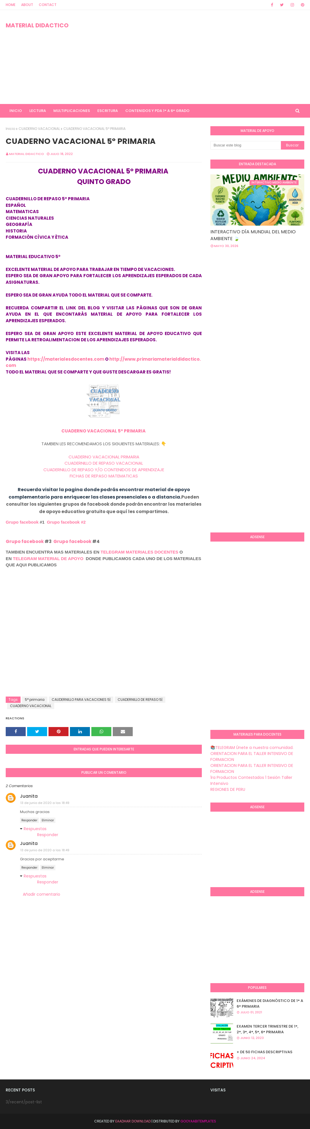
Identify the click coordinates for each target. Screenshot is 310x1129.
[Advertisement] (200, 57)
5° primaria (35, 699)
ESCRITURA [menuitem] (107, 110)
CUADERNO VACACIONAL (39, 128)
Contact (48, 4)
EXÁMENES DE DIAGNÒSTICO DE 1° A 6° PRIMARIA (270, 1003)
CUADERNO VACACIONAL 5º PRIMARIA (103, 431)
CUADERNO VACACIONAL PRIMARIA (104, 457)
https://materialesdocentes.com (65, 359)
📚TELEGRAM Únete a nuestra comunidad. (251, 747)
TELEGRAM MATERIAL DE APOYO (48, 558)
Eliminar (48, 820)
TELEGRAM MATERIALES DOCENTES (139, 552)
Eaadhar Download (133, 1121)
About (27, 4)
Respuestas (35, 829)
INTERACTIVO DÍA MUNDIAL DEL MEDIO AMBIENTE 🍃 (253, 235)
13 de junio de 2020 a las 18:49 (44, 803)
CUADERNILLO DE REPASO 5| (140, 699)
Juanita (29, 796)
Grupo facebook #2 (66, 522)
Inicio (10, 128)
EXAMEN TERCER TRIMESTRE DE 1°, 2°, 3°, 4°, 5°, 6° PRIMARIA (267, 1029)
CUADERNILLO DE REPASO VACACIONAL (104, 463)
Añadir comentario (41, 894)
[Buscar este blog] (245, 145)
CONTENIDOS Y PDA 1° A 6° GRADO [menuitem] (157, 110)
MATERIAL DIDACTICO (37, 25)
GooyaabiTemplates (198, 1121)
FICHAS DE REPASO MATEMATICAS (104, 476)
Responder (29, 820)
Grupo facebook (22, 522)
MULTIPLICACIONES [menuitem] (71, 110)
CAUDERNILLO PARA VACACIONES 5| (81, 699)
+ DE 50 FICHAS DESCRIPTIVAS (264, 1052)
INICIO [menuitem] (15, 110)
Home (10, 4)
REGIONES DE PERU (227, 789)
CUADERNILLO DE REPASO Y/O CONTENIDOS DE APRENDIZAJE (103, 470)
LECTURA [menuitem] (37, 110)
